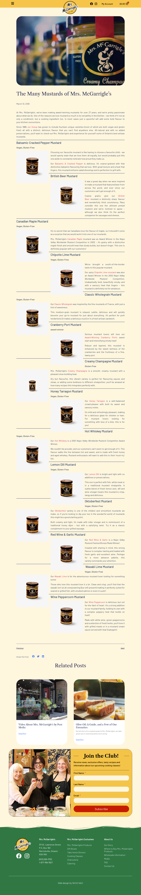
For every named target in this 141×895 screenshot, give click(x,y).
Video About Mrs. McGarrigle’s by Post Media (40, 726)
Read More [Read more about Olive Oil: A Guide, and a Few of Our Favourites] (79, 739)
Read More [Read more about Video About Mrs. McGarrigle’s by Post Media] (22, 733)
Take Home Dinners (76, 852)
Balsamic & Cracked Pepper (69, 163)
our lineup (32, 127)
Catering (71, 863)
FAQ (106, 862)
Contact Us (109, 866)
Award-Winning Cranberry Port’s (101, 337)
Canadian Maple (74, 239)
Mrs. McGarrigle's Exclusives (80, 839)
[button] (33, 656)
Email (76, 795)
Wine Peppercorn (97, 602)
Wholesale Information (114, 855)
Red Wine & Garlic (98, 539)
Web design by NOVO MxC (70, 883)
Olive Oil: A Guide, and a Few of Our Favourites (96, 726)
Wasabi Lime (60, 576)
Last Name (79, 784)
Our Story (108, 845)
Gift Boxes (72, 848)
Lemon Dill (94, 474)
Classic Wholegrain (63, 304)
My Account (106, 3)
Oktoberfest (60, 510)
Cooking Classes (75, 856)
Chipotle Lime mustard (105, 272)
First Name (79, 773)
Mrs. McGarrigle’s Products (79, 845)
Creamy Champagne (77, 371)
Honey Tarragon (97, 401)
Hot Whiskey (61, 440)
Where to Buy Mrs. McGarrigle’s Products (118, 850)
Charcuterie (72, 859)
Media (107, 858)
